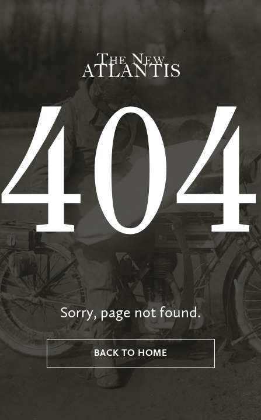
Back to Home (131, 353)
